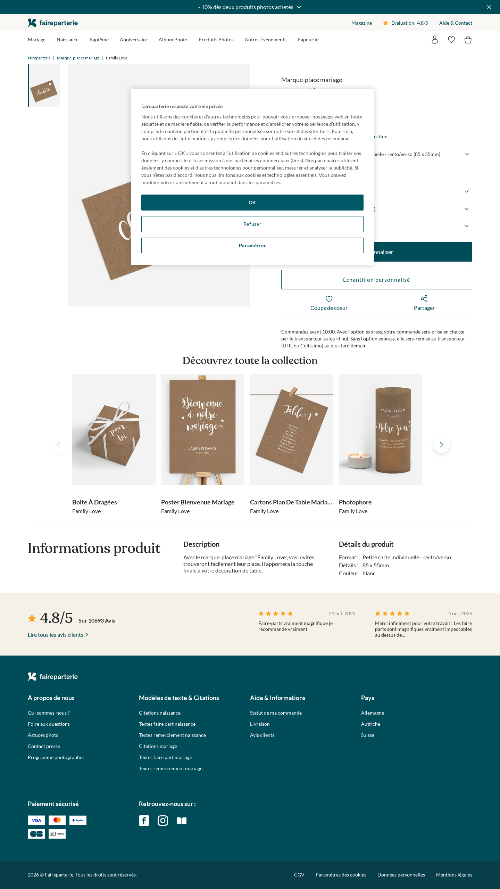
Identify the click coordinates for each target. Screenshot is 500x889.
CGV (299, 875)
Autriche (370, 724)
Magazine (361, 23)
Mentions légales (454, 875)
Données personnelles (401, 875)
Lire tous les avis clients (55, 634)
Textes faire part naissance (167, 724)
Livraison (260, 724)
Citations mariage (158, 746)
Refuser (252, 224)
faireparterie (53, 22)
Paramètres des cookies (341, 875)
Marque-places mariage (78, 57)
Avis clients (262, 735)
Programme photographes (56, 757)
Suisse (367, 735)
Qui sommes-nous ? (49, 713)
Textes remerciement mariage (170, 768)
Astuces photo (43, 735)
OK (252, 202)
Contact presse (44, 746)
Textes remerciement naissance (172, 735)
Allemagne (372, 713)
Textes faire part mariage (165, 757)
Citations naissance (160, 713)
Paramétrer (252, 245)
